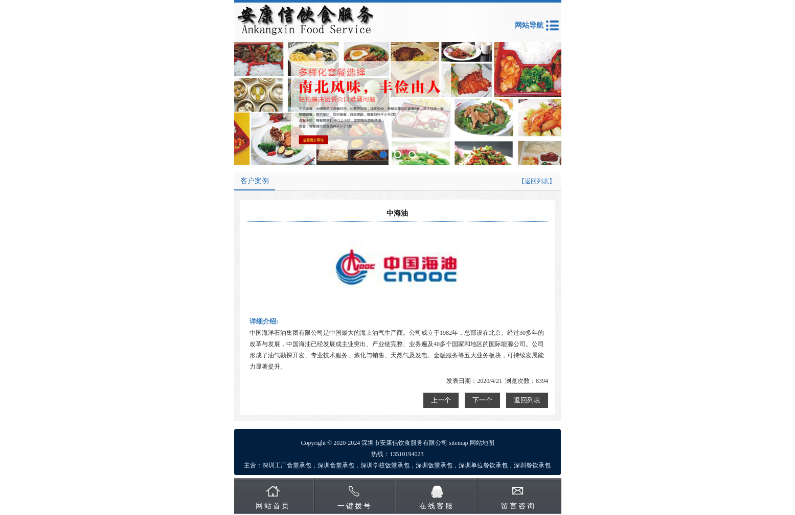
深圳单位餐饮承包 (483, 465)
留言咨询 (518, 506)
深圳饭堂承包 (434, 465)
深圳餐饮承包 (532, 465)
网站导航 (529, 25)
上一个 (441, 400)
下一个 (482, 400)
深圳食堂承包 (335, 465)
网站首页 (273, 506)
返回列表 (527, 400)
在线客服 (436, 506)
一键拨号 (354, 506)
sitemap (458, 442)
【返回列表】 (536, 181)
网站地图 (482, 442)
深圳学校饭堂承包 (385, 465)
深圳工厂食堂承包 (286, 465)
